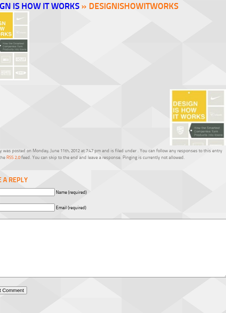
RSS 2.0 (13, 157)
